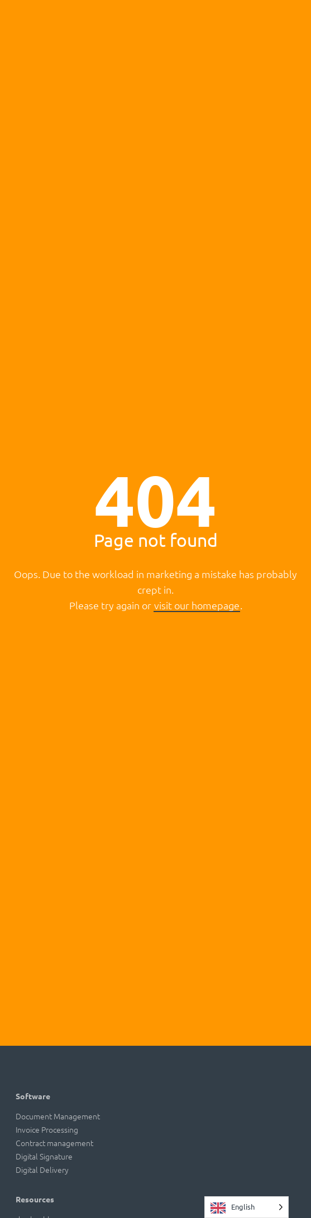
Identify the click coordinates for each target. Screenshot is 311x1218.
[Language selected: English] (246, 1207)
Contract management (54, 1142)
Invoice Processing (47, 1129)
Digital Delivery (42, 1169)
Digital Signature (44, 1156)
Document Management (58, 1116)
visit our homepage (197, 605)
